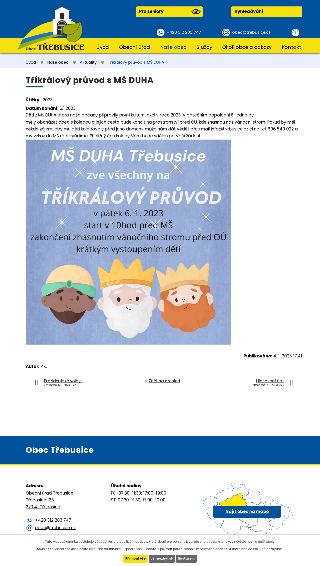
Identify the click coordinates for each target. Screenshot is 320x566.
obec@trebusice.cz (252, 32)
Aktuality (88, 62)
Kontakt (291, 47)
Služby (204, 47)
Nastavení (187, 558)
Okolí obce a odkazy (247, 47)
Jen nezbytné (161, 558)
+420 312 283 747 (184, 32)
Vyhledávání (248, 11)
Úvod (102, 47)
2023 (48, 100)
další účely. (266, 541)
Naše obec (173, 47)
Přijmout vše (134, 558)
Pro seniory (169, 11)
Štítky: (33, 100)
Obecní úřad (134, 47)
